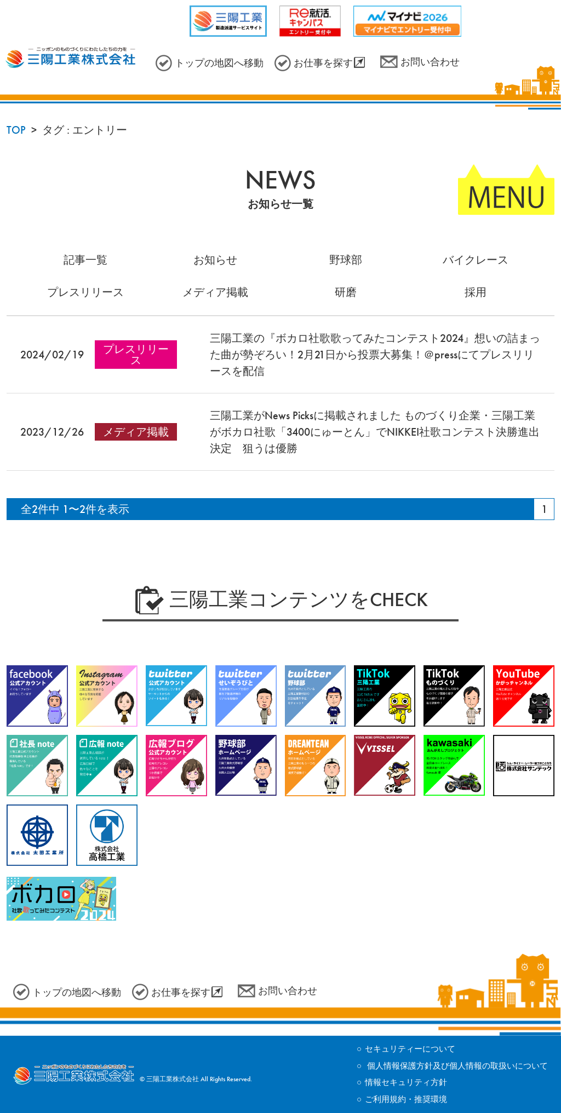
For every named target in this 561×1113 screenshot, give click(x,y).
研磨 (346, 292)
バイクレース (475, 260)
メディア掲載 (215, 292)
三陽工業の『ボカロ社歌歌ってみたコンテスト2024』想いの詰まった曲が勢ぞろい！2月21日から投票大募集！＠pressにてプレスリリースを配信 (375, 354)
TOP (16, 130)
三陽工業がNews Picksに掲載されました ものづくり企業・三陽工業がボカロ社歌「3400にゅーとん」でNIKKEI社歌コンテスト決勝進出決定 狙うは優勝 (375, 431)
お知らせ (215, 260)
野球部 (345, 260)
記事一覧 (85, 260)
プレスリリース (85, 292)
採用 (475, 292)
